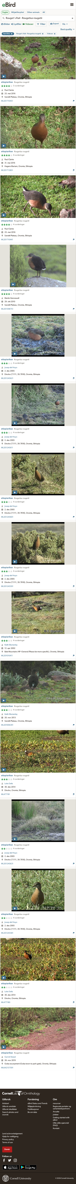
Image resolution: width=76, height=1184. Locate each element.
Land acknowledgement (12, 1134)
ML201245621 (7, 378)
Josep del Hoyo (11, 368)
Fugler (5, 12)
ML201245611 (7, 448)
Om (55, 1099)
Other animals (33, 12)
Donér (7, 1149)
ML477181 (5, 794)
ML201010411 (7, 656)
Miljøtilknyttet (17, 12)
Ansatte (56, 1112)
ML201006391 (7, 725)
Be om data (32, 1112)
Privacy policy (8, 1139)
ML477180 (5, 1002)
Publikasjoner (33, 1109)
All (44, 12)
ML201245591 (7, 586)
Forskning (33, 1099)
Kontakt (56, 1128)
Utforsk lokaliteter (9, 1109)
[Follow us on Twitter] (9, 1160)
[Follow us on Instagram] (15, 1160)
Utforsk (6, 1099)
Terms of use (7, 1142)
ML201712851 (7, 170)
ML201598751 (7, 309)
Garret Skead (10, 1057)
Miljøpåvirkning (34, 1106)
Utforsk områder (9, 1106)
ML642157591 (7, 1068)
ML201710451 (7, 101)
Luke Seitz (9, 784)
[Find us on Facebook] (4, 1160)
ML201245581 (7, 933)
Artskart (5, 1103)
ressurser (57, 1103)
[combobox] (38, 18)
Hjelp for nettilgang (10, 1136)
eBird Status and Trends (37, 1103)
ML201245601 (7, 517)
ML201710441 (7, 240)
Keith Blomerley (11, 645)
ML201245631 (7, 864)
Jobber (56, 1115)
